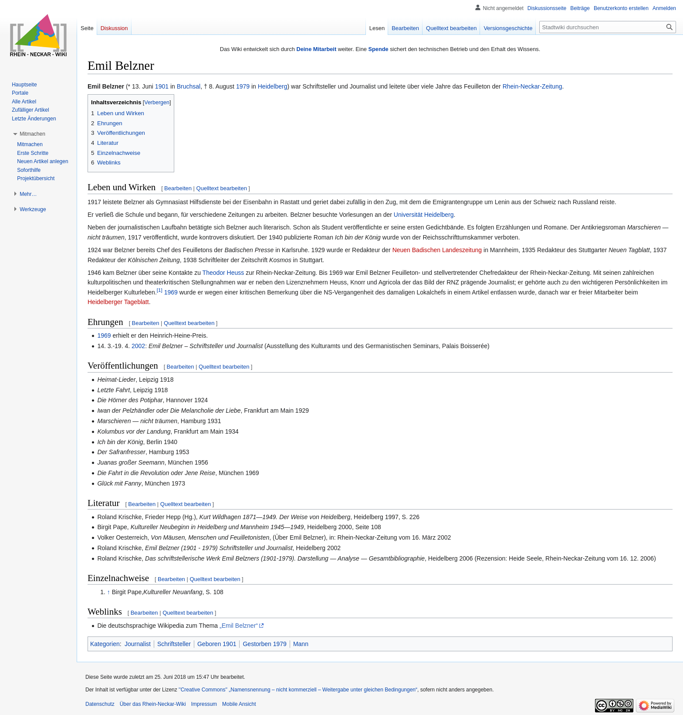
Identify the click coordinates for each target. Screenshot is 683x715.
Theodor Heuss (223, 272)
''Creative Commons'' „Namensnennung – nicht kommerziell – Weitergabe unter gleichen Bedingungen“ (298, 690)
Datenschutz (100, 704)
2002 (138, 345)
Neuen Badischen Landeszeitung (437, 249)
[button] (32, 134)
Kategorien (105, 643)
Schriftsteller (174, 643)
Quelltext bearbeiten (221, 188)
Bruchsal (188, 86)
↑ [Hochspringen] (108, 591)
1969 (171, 292)
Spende (378, 49)
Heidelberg (272, 86)
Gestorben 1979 (264, 643)
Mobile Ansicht (239, 704)
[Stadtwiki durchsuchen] (607, 27)
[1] (159, 290)
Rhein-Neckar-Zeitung (532, 86)
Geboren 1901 (217, 643)
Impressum (204, 704)
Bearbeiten (178, 188)
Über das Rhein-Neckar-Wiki (153, 704)
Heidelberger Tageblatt (118, 301)
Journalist (138, 643)
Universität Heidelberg (424, 214)
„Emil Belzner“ (239, 625)
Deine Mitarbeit (316, 49)
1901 (162, 86)
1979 (243, 86)
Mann (300, 643)
